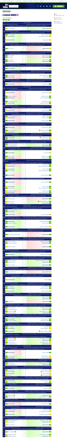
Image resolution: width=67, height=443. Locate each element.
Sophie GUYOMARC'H (12, 420)
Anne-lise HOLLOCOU (12, 101)
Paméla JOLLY (46, 410)
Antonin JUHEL (11, 201)
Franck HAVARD (11, 34)
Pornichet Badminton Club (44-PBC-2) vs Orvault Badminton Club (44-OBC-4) (27, 258)
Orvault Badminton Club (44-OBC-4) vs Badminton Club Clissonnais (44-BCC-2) (27, 81)
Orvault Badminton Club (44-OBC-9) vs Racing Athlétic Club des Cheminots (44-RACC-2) (27, 325)
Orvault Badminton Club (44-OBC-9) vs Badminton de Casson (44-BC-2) (27, 368)
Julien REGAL (10, 57)
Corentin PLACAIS (45, 137)
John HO (9, 375)
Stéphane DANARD (45, 254)
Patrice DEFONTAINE (12, 144)
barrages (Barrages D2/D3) (45, 359)
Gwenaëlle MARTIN (45, 307)
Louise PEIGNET (45, 286)
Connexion (58, 6)
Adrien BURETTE (11, 61)
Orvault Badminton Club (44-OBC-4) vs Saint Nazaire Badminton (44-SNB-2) (27, 162)
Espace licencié (18, 1)
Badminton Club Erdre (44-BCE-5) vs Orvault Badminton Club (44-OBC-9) (27, 231)
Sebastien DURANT (12, 434)
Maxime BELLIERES (44, 320)
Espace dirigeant (10, 1)
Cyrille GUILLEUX (45, 127)
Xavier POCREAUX (45, 175)
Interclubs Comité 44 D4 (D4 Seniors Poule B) (41, 31)
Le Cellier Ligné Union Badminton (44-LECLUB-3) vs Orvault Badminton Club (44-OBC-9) (27, 142)
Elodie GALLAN (45, 164)
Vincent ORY (46, 388)
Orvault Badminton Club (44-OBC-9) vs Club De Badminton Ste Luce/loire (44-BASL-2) (27, 149)
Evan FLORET (46, 77)
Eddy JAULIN (10, 395)
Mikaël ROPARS (45, 158)
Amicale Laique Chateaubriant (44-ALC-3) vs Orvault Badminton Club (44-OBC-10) (27, 53)
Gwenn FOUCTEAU (45, 130)
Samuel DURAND (45, 110)
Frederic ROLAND (45, 373)
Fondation (30, 1)
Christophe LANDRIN (12, 243)
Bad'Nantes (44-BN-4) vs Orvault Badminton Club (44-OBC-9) (27, 295)
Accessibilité (61, 1)
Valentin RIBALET (45, 356)
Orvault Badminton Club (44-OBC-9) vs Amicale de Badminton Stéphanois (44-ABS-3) (27, 251)
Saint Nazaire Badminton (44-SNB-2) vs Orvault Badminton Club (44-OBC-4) (27, 239)
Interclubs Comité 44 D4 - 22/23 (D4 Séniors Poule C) (39, 229)
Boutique (36, 1)
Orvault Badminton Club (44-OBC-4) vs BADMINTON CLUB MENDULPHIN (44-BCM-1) (27, 125)
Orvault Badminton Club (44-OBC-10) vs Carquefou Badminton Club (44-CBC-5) (27, 72)
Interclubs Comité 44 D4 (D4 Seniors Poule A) (41, 105)
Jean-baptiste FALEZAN (44, 36)
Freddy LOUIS (11, 363)
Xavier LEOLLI (11, 48)
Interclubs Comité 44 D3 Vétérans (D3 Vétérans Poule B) (38, 24)
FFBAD (4, 1)
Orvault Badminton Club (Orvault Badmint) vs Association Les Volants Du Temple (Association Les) (27, 401)
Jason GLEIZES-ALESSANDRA (14, 234)
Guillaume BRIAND (45, 34)
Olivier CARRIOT (11, 422)
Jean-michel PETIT (45, 68)
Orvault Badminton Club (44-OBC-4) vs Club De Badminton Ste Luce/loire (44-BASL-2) (27, 90)
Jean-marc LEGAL (11, 262)
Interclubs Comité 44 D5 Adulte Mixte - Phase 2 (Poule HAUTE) (37, 347)
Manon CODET (45, 55)
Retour (7, 11)
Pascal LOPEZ (11, 311)
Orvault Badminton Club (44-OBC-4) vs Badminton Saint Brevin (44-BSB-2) (27, 276)
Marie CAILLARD (45, 370)
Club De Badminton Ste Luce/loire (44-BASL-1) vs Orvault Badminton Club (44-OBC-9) (27, 269)
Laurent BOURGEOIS (12, 145)
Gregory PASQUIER (45, 139)
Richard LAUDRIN (11, 364)
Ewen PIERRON (11, 203)
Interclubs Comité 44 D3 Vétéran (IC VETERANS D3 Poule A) (38, 377)
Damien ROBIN (45, 28)
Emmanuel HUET (45, 403)
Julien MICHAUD (45, 92)
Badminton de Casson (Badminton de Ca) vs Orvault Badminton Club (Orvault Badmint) (27, 392)
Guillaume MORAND (12, 96)
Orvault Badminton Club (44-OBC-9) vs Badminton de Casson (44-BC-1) (27, 107)
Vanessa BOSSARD (12, 260)
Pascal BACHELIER (12, 313)
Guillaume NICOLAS (12, 436)
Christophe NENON (12, 320)
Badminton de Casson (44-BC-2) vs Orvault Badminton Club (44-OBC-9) (27, 429)
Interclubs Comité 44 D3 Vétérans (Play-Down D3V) (40, 88)
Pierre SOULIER (11, 28)
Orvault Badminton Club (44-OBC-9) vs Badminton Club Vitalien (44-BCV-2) (27, 408)
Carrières (41, 1)
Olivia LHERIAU (11, 55)
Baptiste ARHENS (45, 291)
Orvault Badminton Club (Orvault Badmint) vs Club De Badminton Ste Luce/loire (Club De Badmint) (27, 378)
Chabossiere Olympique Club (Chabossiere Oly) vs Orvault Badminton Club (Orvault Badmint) (27, 418)
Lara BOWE (46, 326)
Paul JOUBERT (46, 40)
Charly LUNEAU (45, 352)
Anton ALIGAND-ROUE (44, 75)
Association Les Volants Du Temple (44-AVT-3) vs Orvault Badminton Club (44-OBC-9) (27, 196)
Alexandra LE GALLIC (12, 164)
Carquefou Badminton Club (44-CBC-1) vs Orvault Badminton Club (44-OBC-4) (27, 45)
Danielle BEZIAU (45, 101)
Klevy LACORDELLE (44, 331)
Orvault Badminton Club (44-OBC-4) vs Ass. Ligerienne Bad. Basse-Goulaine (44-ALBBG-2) (27, 218)
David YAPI (46, 382)
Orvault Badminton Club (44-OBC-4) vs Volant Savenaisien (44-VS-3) (27, 208)
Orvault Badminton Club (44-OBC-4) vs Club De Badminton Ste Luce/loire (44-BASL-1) (27, 65)
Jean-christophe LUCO (44, 311)
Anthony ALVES (45, 84)
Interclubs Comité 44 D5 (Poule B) (43, 384)
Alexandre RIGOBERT (44, 226)
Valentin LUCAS (11, 198)
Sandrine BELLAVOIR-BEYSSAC (42, 260)
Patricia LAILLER (11, 307)
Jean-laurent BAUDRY (44, 221)
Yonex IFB (25, 1)
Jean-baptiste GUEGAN (44, 411)
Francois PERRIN (11, 265)
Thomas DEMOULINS (44, 201)
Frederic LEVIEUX (45, 117)
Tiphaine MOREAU (12, 410)
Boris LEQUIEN (45, 371)
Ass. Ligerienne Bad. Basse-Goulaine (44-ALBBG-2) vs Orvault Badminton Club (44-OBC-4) (27, 26)
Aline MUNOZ (11, 286)
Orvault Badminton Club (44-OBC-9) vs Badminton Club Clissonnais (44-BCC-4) (27, 349)
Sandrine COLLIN (45, 156)
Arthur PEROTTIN (11, 272)
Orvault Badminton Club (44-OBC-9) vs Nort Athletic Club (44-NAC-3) (27, 135)
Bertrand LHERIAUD (44, 97)
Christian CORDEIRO (44, 288)
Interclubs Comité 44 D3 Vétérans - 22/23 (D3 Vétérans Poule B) (37, 206)
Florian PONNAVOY (45, 328)
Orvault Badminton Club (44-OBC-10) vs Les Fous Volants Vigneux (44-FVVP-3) (27, 33)
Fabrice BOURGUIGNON (43, 166)
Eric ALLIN (46, 279)
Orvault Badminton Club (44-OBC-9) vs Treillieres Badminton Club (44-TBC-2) (27, 284)
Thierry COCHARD (45, 214)
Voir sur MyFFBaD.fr (58, 23)
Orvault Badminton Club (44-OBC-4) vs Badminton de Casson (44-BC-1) (27, 114)
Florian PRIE (46, 152)
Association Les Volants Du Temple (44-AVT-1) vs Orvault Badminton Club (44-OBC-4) (27, 305)
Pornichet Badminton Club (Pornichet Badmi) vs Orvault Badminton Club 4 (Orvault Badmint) (27, 361)
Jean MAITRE (10, 301)
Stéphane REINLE (45, 96)
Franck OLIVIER (45, 169)
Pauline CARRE (46, 116)
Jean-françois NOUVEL (44, 363)
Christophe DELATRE (12, 309)
